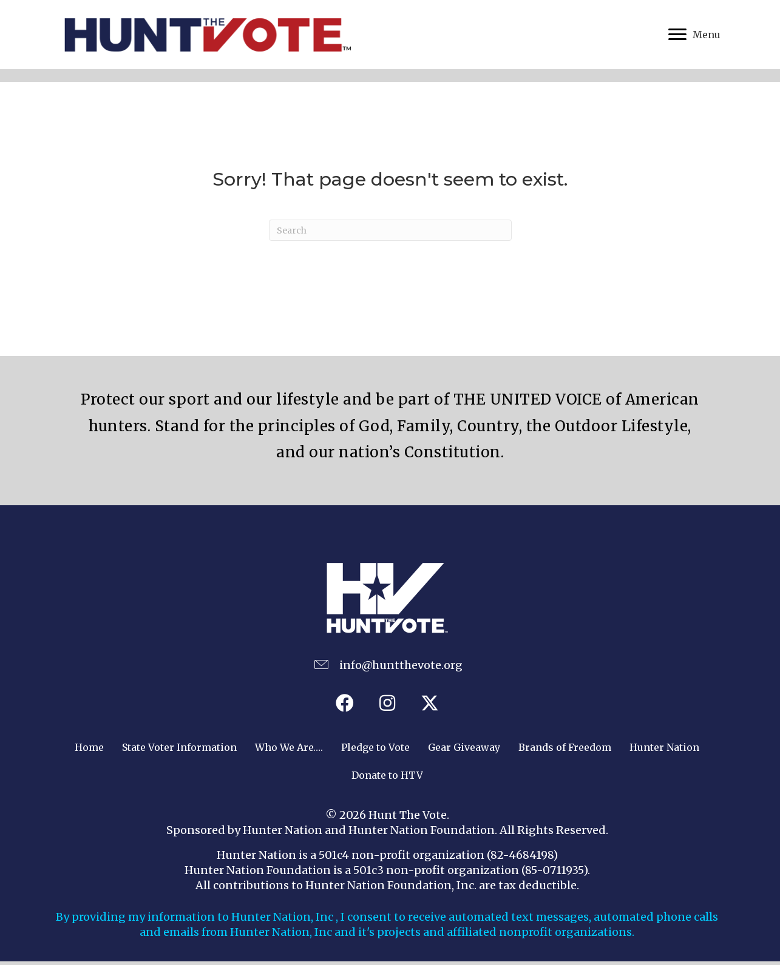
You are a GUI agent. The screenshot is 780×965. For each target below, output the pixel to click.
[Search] (390, 233)
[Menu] (694, 36)
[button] (345, 706)
